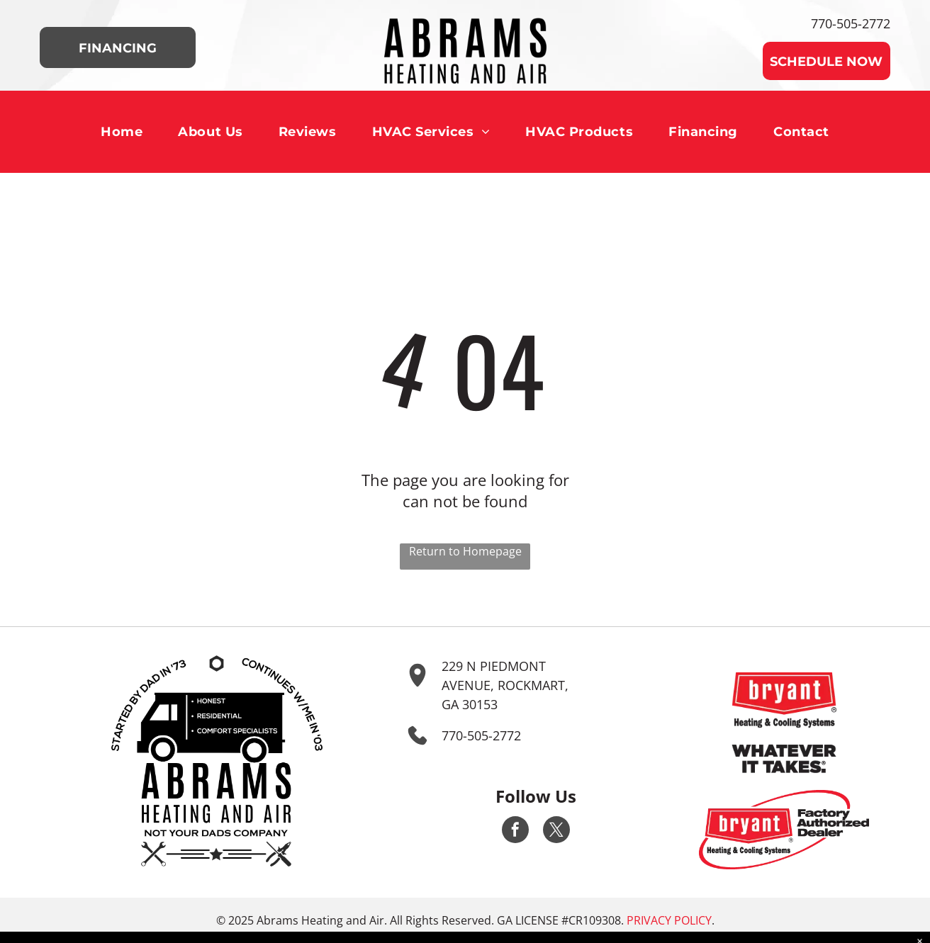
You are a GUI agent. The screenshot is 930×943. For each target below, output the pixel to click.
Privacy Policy (669, 920)
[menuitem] (121, 131)
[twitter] (556, 831)
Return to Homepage (465, 551)
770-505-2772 (850, 23)
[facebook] (515, 831)
